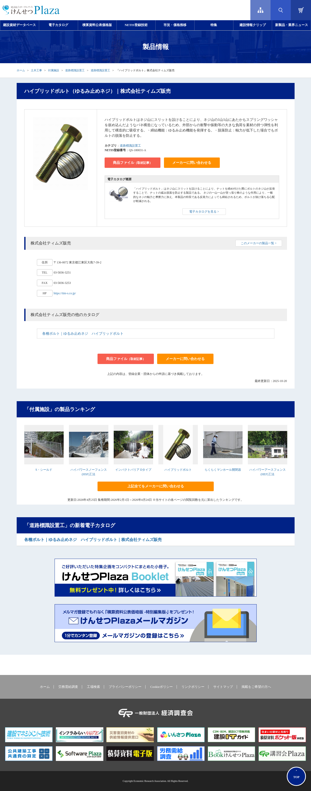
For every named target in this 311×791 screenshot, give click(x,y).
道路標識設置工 (75, 70)
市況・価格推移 (174, 25)
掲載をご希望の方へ (256, 687)
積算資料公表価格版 (97, 25)
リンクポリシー (192, 687)
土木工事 (36, 70)
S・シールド (43, 469)
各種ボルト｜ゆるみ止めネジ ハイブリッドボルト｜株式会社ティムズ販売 (93, 539)
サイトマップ (223, 687)
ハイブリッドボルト (178, 469)
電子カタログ (58, 25)
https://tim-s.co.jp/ (65, 293)
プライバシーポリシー (125, 687)
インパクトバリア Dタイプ (133, 469)
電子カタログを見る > (204, 211)
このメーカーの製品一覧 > (259, 243)
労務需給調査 (68, 687)
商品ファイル (132, 163)
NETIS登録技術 (136, 25)
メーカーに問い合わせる (191, 163)
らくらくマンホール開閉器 (223, 469)
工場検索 (93, 687)
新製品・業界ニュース (291, 25)
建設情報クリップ (253, 25)
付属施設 (53, 70)
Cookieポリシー (161, 687)
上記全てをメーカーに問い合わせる (155, 486)
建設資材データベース (19, 25)
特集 (213, 25)
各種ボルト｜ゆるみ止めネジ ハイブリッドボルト (83, 333)
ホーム (21, 70)
